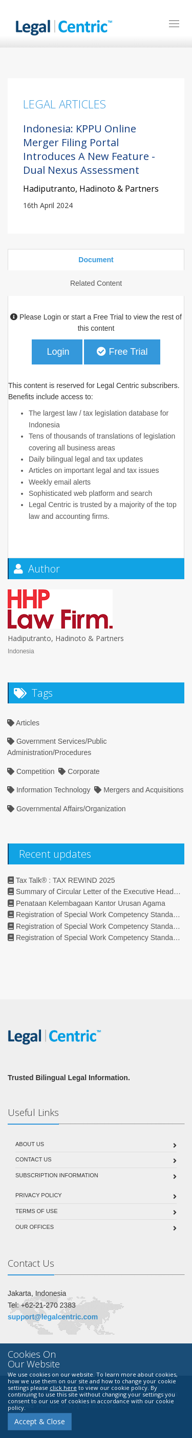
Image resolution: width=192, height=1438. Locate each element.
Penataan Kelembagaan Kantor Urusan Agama (86, 903)
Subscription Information (56, 1175)
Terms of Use (36, 1211)
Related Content (96, 283)
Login (57, 352)
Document (95, 260)
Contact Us (33, 1159)
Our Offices (34, 1227)
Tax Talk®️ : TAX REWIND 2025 (61, 880)
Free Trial (122, 352)
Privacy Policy (38, 1195)
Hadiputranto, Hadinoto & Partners (91, 188)
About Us (29, 1144)
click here (63, 1387)
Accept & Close (39, 1421)
